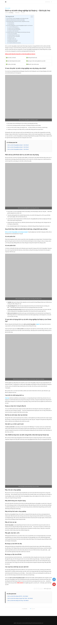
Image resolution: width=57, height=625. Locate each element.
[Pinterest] (48, 2)
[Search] (51, 2)
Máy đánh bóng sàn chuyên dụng (14, 34)
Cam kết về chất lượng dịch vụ (13, 26)
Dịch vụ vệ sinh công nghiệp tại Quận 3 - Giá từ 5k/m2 (18, 145)
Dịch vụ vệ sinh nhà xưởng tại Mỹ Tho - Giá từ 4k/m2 (18, 596)
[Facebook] (45, 2)
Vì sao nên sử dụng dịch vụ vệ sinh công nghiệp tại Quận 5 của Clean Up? (20, 25)
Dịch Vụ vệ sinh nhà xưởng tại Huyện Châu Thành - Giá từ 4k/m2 (20, 598)
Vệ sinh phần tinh (11, 24)
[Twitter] (46, 2)
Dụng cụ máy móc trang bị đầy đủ (14, 28)
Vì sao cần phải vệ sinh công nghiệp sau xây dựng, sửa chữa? (18, 18)
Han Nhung (11, 12)
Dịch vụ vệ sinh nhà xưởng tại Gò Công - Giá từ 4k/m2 (18, 600)
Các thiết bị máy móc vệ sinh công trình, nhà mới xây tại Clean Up (18, 32)
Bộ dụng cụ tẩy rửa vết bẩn (13, 41)
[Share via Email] (34, 608)
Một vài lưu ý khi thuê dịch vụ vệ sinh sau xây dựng (15, 20)
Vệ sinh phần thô (11, 22)
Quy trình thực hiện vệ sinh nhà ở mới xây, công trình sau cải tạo (18, 21)
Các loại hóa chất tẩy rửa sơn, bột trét (15, 42)
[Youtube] (49, 2)
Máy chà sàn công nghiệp (13, 33)
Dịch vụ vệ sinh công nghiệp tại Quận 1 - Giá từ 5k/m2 (18, 149)
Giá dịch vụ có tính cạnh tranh (13, 30)
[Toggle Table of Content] (31, 17)
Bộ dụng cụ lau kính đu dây (13, 40)
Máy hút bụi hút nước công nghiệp (14, 36)
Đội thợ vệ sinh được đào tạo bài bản (14, 29)
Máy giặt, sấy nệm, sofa (12, 38)
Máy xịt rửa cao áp (12, 37)
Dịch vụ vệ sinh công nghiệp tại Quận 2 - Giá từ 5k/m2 (18, 147)
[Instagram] (47, 2)
